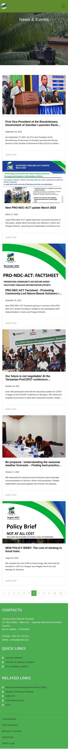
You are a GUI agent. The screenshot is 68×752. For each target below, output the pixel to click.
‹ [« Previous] (4, 593)
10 (54, 593)
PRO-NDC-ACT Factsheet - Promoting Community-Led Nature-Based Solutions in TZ (33, 292)
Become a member (11, 731)
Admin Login (8, 743)
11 (60, 593)
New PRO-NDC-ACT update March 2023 (30, 207)
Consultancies (9, 719)
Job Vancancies (10, 725)
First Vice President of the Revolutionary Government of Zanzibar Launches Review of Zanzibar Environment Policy (32, 123)
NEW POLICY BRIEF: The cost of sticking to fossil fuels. (33, 549)
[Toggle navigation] (63, 6)
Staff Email (7, 737)
